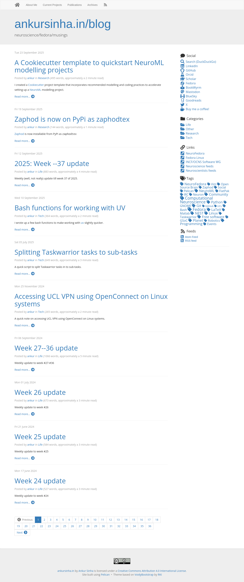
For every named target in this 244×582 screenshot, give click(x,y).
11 (102, 519)
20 (26, 526)
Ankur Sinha (85, 570)
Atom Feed (189, 236)
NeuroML (35, 89)
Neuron (196, 194)
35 (141, 526)
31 (111, 526)
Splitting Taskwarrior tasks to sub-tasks (76, 252)
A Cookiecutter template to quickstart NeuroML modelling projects (89, 66)
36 (149, 526)
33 (126, 526)
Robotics (212, 220)
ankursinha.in (65, 570)
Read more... (25, 96)
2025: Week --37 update (52, 163)
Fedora (188, 83)
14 (125, 519)
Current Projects (52, 4)
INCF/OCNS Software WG (200, 162)
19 (18, 526)
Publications (75, 4)
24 (56, 526)
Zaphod (19, 134)
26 (72, 526)
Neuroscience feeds (197, 166)
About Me (31, 4)
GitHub (188, 70)
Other (187, 129)
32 (118, 526)
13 (118, 519)
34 (134, 526)
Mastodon (190, 92)
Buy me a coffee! (194, 109)
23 (49, 526)
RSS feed (188, 240)
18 (156, 519)
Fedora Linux (192, 158)
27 (80, 526)
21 (33, 526)
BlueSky (188, 96)
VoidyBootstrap (144, 574)
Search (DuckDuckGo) (198, 62)
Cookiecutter (36, 85)
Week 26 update (40, 392)
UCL (218, 206)
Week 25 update (40, 436)
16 (141, 519)
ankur (31, 78)
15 (133, 519)
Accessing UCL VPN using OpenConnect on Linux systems (91, 299)
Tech (41, 216)
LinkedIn (189, 66)
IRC (184, 194)
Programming (202, 222)
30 (103, 526)
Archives (92, 4)
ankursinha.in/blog (63, 23)
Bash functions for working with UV (70, 207)
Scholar (188, 79)
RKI (160, 574)
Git (197, 205)
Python (215, 202)
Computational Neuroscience (196, 199)
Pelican (187, 191)
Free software (211, 216)
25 (64, 526)
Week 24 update (40, 480)
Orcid (186, 74)
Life (40, 171)
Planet (196, 220)
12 (110, 519)
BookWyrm (190, 87)
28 (87, 526)
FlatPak (222, 191)
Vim (212, 184)
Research (43, 78)
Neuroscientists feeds (198, 170)
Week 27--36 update (46, 347)
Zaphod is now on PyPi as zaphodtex (72, 119)
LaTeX (214, 209)
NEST (197, 213)
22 (41, 526)
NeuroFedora (192, 153)
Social (220, 187)
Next (22, 532)
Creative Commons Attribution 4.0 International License (152, 570)
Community (216, 194)
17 (148, 519)
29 (95, 526)
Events (209, 224)
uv (82, 222)
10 (94, 519)
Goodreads (190, 100)
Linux (211, 213)
